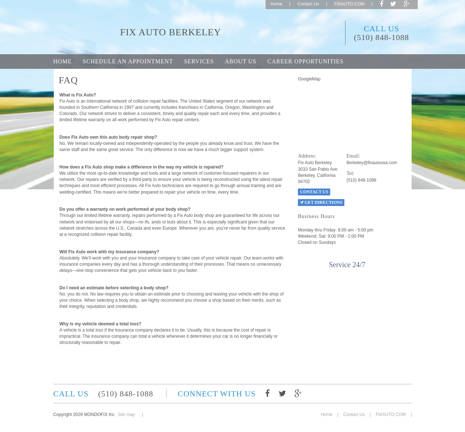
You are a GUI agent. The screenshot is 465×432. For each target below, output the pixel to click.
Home (276, 4)
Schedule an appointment (128, 61)
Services (199, 61)
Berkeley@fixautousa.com (372, 162)
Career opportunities (305, 61)
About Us (240, 61)
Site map (126, 414)
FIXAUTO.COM (349, 4)
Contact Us (308, 4)
